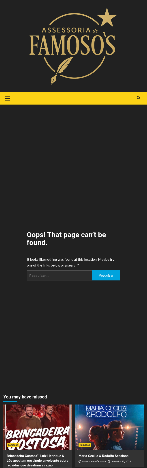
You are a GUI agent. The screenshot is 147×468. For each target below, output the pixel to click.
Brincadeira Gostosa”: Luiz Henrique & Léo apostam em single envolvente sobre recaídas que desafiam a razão (37, 460)
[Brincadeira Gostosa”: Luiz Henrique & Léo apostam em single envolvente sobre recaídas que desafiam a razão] (37, 427)
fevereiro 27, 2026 (121, 461)
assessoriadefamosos (94, 461)
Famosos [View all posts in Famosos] (13, 445)
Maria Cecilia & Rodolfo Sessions (103, 456)
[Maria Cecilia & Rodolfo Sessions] (109, 427)
